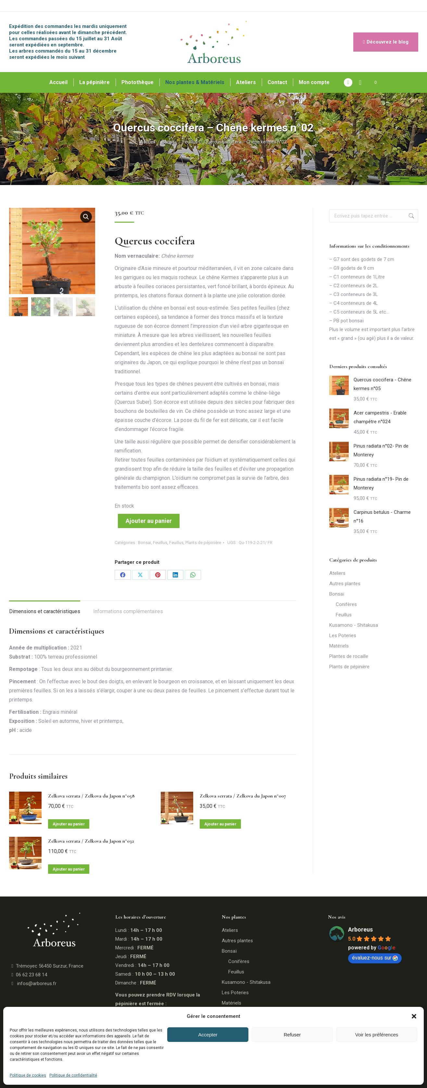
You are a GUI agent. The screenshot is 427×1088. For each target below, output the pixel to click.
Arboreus (360, 929)
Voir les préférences (376, 1034)
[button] (414, 1016)
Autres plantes (344, 584)
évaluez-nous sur (375, 958)
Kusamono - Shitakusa (353, 625)
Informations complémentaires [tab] (128, 611)
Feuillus (160, 542)
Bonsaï (144, 542)
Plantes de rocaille (348, 656)
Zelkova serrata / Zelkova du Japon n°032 (91, 841)
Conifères (346, 604)
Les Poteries (342, 635)
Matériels (339, 646)
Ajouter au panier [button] (69, 824)
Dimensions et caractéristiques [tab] (44, 611)
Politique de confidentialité (73, 1075)
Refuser (292, 1034)
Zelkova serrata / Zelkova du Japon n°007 (243, 796)
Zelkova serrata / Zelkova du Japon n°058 (91, 796)
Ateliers (337, 573)
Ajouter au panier (149, 520)
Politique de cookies (28, 1075)
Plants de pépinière (203, 542)
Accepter (207, 1034)
